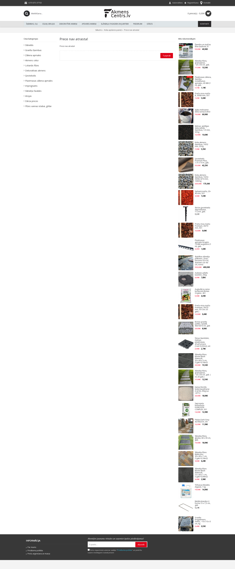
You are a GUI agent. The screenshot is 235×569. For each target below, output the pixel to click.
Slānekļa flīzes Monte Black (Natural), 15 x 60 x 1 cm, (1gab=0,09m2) (201, 473)
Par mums (31, 547)
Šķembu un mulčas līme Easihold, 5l (203, 46)
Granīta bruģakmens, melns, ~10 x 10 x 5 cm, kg (203, 521)
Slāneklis (29, 45)
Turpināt (167, 55)
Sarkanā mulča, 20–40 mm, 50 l (203, 192)
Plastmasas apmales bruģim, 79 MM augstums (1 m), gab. (203, 243)
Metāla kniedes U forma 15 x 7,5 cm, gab (202, 503)
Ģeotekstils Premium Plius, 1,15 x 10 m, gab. (202, 161)
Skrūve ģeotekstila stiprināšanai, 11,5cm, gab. (202, 210)
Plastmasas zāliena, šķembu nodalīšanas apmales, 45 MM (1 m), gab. (203, 81)
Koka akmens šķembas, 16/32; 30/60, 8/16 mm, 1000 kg (202, 178)
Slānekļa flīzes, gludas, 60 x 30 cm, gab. (203, 438)
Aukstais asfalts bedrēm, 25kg (201, 274)
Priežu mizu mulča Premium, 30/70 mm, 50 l (202, 226)
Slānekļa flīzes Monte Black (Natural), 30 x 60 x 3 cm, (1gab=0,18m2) (201, 358)
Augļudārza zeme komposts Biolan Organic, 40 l (202, 291)
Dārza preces (31, 101)
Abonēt (141, 544)
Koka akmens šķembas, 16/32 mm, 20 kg (201, 144)
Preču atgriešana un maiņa (38, 553)
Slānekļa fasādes (33, 90)
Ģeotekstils (30, 75)
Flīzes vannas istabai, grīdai (38, 106)
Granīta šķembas (33, 50)
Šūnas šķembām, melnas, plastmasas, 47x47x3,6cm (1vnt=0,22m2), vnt (202, 342)
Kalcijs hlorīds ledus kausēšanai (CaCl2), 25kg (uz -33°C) (202, 390)
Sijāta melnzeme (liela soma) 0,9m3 (202, 111)
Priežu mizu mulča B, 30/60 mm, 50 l (202, 94)
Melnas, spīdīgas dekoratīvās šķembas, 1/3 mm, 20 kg (202, 129)
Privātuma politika (34, 550)
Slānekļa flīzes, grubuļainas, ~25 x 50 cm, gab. (202, 63)
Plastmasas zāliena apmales (39, 80)
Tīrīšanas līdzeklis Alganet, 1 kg (202, 486)
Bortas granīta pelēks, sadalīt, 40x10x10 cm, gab (202, 324)
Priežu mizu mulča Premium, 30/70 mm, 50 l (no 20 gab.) (202, 309)
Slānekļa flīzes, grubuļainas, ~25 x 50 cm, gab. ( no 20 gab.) (203, 374)
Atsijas (28, 96)
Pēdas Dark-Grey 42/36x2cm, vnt (202, 421)
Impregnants (31, 85)
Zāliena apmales (33, 55)
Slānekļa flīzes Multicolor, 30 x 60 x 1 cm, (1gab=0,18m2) (201, 455)
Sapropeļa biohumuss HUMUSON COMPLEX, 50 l (201, 406)
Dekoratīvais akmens (35, 70)
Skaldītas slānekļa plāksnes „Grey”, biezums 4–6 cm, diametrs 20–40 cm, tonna (202, 261)
